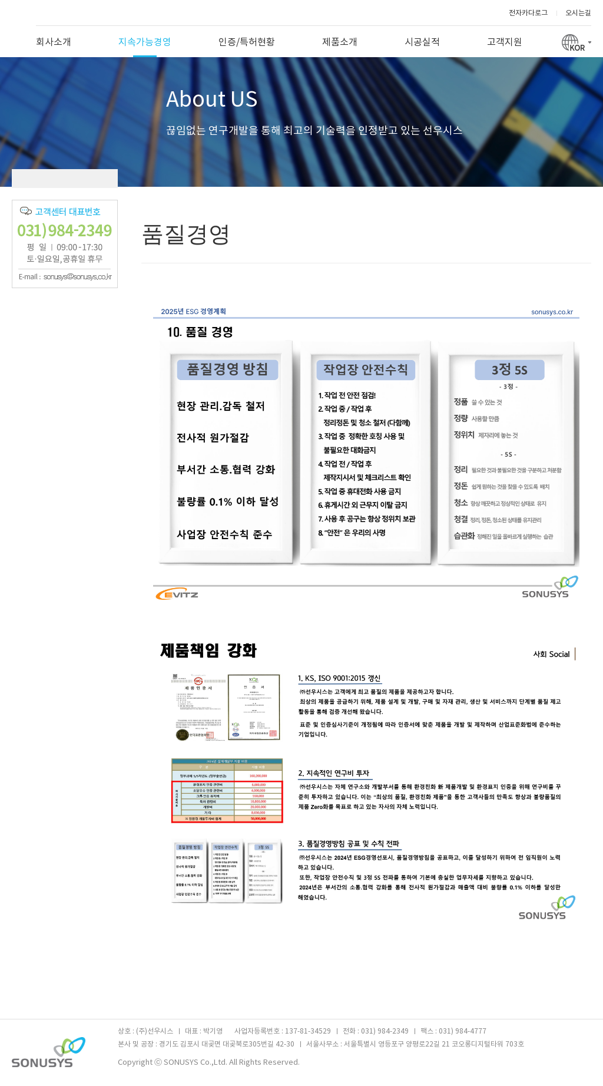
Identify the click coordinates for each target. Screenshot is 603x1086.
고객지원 (504, 42)
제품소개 (339, 42)
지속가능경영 (144, 47)
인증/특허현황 (246, 42)
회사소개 (53, 42)
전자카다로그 (528, 13)
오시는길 (578, 13)
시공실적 (422, 42)
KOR (576, 41)
